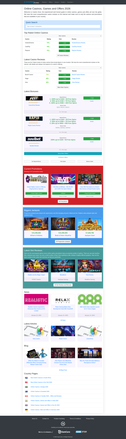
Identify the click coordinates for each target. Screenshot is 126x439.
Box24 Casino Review (78, 74)
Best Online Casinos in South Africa (41, 377)
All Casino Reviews (63, 55)
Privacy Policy (90, 418)
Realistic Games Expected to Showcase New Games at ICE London (36, 308)
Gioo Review (75, 82)
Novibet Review (34, 145)
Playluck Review (76, 50)
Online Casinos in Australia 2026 (40, 391)
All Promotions (63, 201)
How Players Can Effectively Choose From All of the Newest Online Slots (63, 362)
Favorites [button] (70, 2)
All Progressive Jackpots (63, 241)
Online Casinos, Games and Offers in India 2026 (44, 400)
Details (92, 101)
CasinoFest (89, 338)
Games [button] (56, 2)
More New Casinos (63, 87)
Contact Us (45, 418)
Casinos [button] (44, 2)
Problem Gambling (59, 418)
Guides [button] (63, 2)
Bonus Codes (89, 161)
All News (63, 320)
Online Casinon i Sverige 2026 (39, 387)
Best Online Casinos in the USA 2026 (41, 382)
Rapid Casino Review (34, 125)
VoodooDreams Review (78, 42)
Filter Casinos (62, 36)
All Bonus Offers (63, 157)
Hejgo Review (76, 78)
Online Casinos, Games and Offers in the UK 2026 (45, 405)
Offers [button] (50, 2)
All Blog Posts (63, 370)
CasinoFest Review (34, 105)
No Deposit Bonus (36, 161)
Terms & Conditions (75, 418)
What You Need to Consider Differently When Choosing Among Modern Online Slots (36, 362)
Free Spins (63, 161)
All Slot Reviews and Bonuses (63, 285)
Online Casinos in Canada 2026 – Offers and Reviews (46, 396)
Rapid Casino (63, 338)
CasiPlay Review (76, 46)
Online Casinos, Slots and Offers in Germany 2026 (45, 409)
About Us (34, 418)
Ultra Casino (36, 338)
